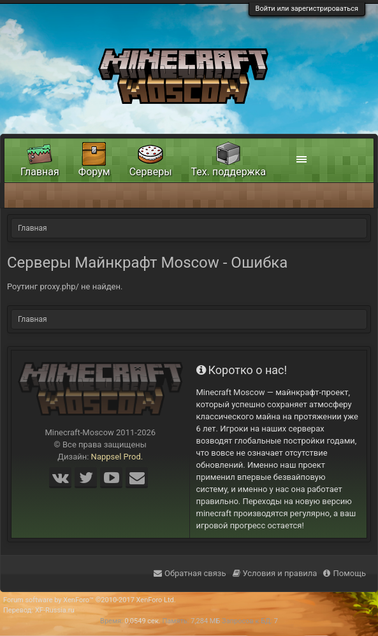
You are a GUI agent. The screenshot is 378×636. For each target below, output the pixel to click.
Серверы (150, 172)
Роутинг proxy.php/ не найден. (64, 286)
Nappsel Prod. (117, 456)
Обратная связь (190, 573)
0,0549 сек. (143, 621)
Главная (39, 172)
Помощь (344, 573)
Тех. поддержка (228, 172)
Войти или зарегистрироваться (307, 8)
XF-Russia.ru (55, 610)
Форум (94, 172)
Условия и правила (275, 573)
